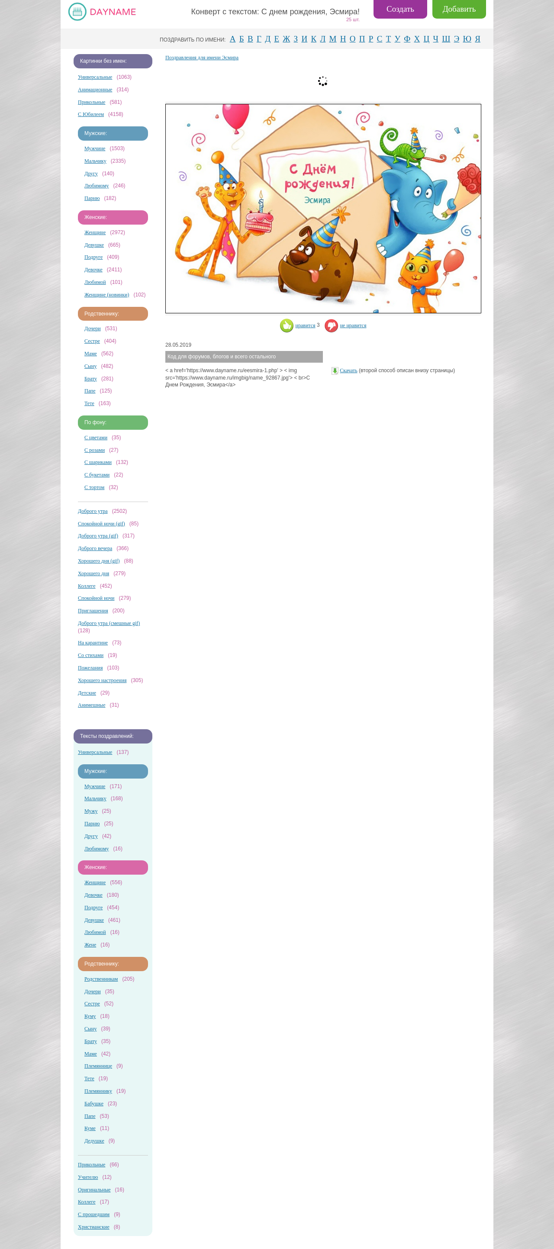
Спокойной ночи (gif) (101, 524)
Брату (90, 379)
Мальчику (95, 161)
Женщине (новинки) (106, 295)
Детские (87, 693)
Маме (90, 354)
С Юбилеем (91, 114)
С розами (94, 450)
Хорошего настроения (102, 680)
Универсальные (95, 77)
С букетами (97, 475)
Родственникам (101, 979)
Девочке (93, 270)
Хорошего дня (93, 573)
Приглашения (93, 611)
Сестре (92, 341)
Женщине (95, 232)
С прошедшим (94, 1214)
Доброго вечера (95, 548)
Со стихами (90, 655)
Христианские (94, 1227)
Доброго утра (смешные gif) (109, 623)
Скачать (348, 370)
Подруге (93, 257)
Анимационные (95, 90)
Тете (89, 403)
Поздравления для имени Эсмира (201, 58)
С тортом (94, 487)
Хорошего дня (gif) (98, 561)
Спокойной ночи (96, 598)
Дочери (92, 328)
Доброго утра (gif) (98, 536)
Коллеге (87, 586)
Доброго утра (93, 511)
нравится (298, 325)
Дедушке (94, 1141)
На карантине (93, 643)
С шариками (98, 462)
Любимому (96, 186)
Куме (90, 1128)
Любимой (95, 282)
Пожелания (90, 668)
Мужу (91, 811)
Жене (90, 945)
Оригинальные (94, 1190)
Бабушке (93, 1104)
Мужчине (94, 148)
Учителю (88, 1177)
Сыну (90, 366)
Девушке (94, 245)
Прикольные (91, 102)
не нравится (345, 325)
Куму (90, 1016)
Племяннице (98, 1066)
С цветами (95, 438)
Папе (90, 391)
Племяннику (98, 1091)
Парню (92, 198)
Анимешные (91, 705)
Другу (91, 174)
